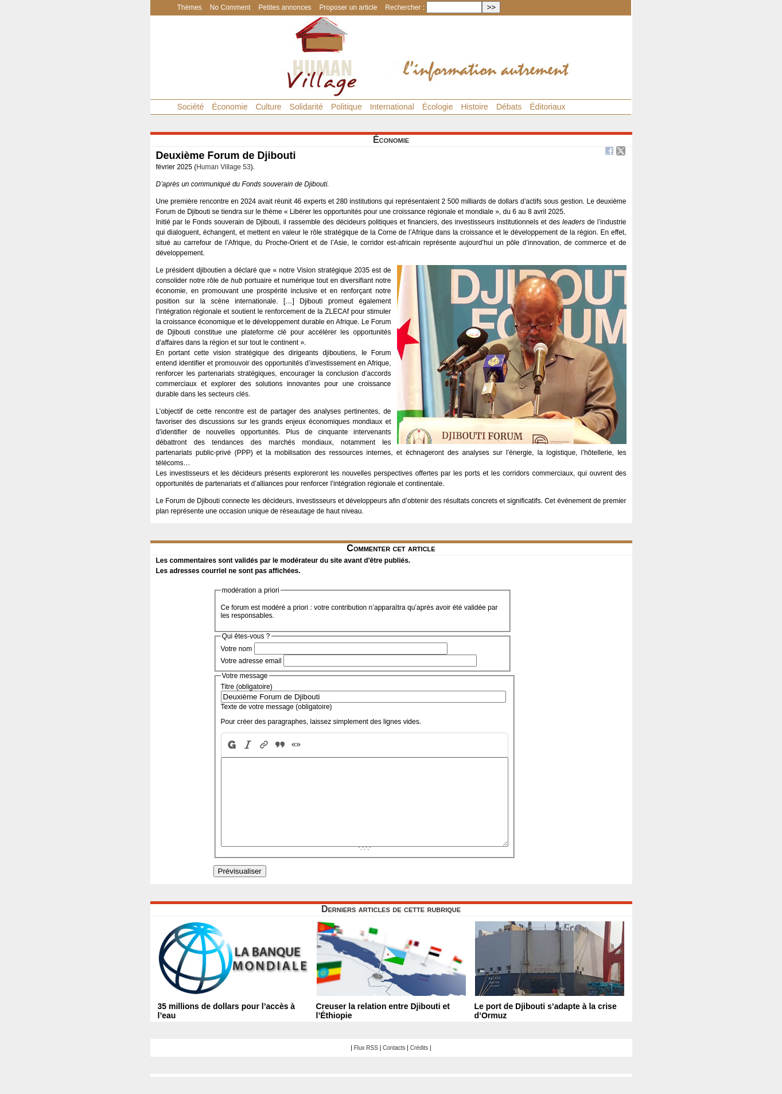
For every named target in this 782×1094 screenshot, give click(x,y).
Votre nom (236, 649)
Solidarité (306, 106)
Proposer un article (349, 7)
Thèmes (189, 7)
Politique (346, 106)
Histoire (474, 106)
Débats (509, 106)
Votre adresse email (251, 661)
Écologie (437, 106)
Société (190, 106)
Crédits (419, 1065)
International (392, 106)
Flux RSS (366, 1065)
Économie (229, 106)
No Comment (230, 7)
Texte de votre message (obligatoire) (276, 707)
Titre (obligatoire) (247, 687)
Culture (268, 106)
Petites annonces (285, 7)
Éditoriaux (547, 106)
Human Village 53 (223, 167)
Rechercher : (405, 7)
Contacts (394, 1065)
